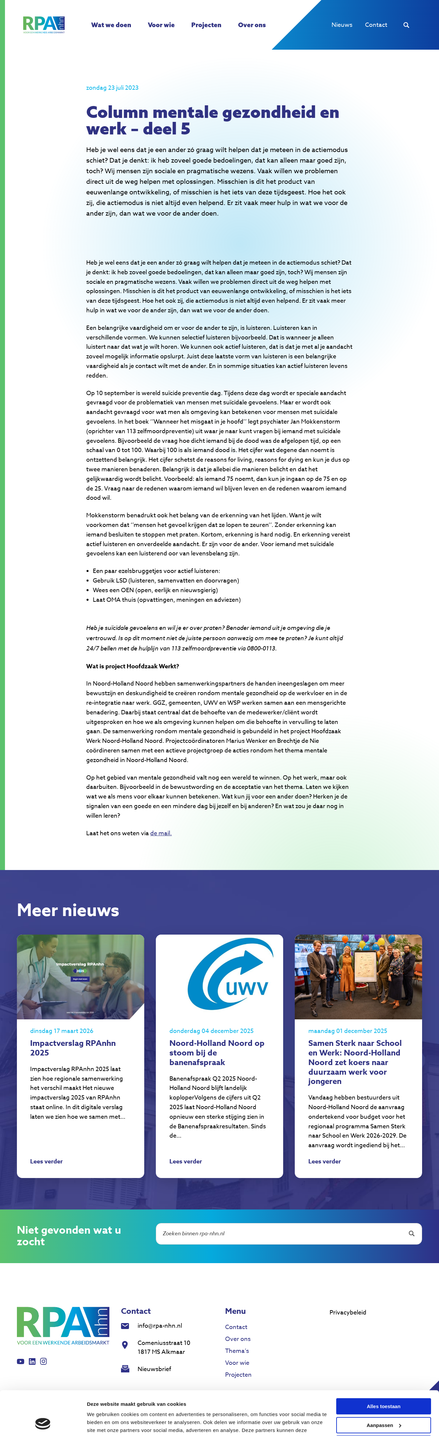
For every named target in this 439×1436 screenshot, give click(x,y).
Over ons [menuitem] (252, 25)
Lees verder (46, 1162)
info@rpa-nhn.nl (160, 1325)
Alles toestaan (384, 1365)
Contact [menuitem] (376, 25)
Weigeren (383, 1402)
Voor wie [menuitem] (161, 25)
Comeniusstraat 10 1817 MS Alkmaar (164, 1348)
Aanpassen (384, 1383)
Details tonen (102, 1423)
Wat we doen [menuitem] (111, 25)
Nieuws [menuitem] (342, 25)
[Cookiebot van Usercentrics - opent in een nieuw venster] (43, 1423)
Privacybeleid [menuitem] (348, 1312)
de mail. (161, 833)
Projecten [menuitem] (206, 25)
